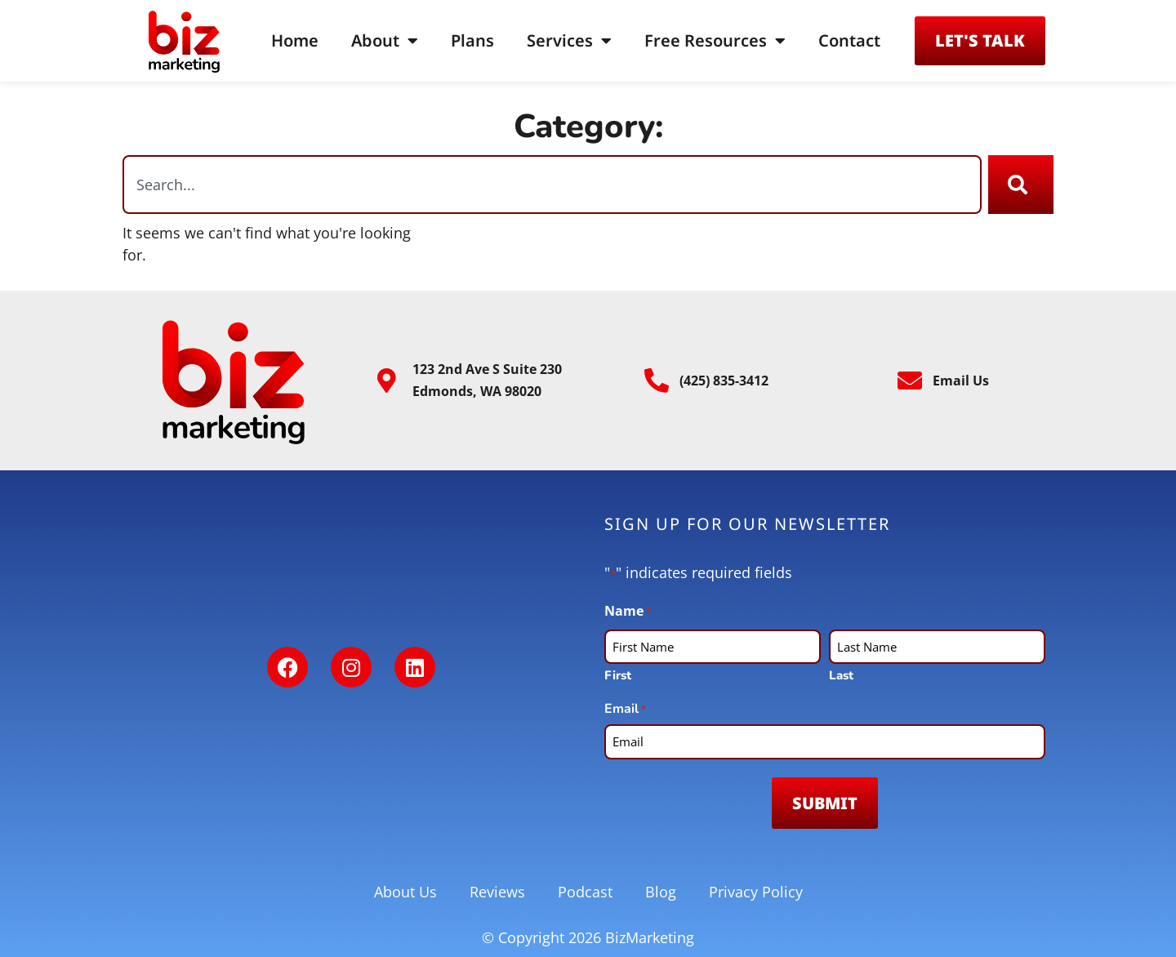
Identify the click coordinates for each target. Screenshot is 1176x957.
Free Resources (715, 40)
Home (294, 40)
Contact (849, 40)
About (384, 40)
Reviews (497, 891)
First (617, 675)
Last (841, 675)
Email (625, 709)
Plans (472, 40)
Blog (660, 891)
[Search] (1021, 184)
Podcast (585, 891)
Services (569, 40)
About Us (405, 891)
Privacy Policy (756, 891)
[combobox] (552, 184)
